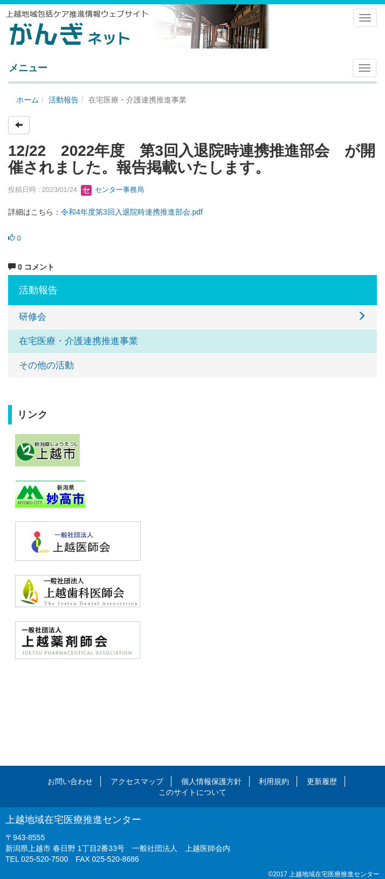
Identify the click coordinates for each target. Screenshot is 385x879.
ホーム (27, 99)
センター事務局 (112, 190)
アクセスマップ (137, 781)
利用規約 (274, 781)
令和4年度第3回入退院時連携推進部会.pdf (132, 212)
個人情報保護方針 (211, 781)
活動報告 (64, 99)
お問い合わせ (70, 781)
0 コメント (31, 267)
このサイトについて (192, 792)
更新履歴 (322, 781)
